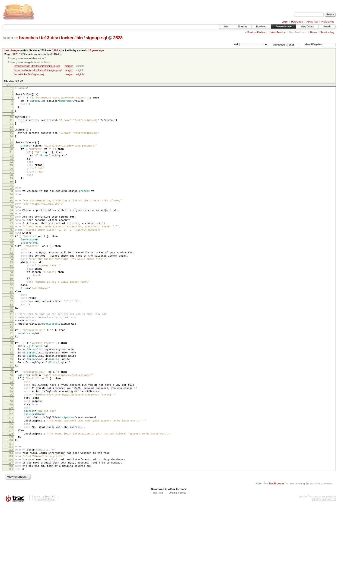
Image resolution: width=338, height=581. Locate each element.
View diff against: (320, 44)
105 (11, 490)
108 (11, 501)
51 (11, 280)
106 (11, 494)
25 (11, 179)
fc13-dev (49, 37)
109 (11, 505)
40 (11, 237)
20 (11, 160)
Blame (313, 32)
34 (11, 214)
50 (11, 276)
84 (11, 408)
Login (284, 21)
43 (11, 249)
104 (11, 486)
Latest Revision (277, 32)
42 (11, 245)
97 (11, 458)
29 (11, 195)
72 (11, 362)
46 (11, 260)
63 (11, 327)
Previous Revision (256, 32)
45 (11, 256)
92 (11, 438)
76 (11, 377)
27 (11, 187)
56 (11, 300)
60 (11, 316)
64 (11, 331)
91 (11, 434)
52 (11, 284)
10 (11, 122)
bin (79, 37)
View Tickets (307, 26)
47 (11, 264)
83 (11, 404)
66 (11, 339)
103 (11, 482)
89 (11, 426)
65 (11, 335)
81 (11, 396)
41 (11, 241)
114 (11, 524)
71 (11, 358)
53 (11, 288)
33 (11, 210)
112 (11, 516)
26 (11, 183)
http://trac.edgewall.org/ (324, 575)
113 (11, 520)
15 (11, 141)
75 (11, 374)
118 (11, 540)
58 (11, 308)
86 (11, 416)
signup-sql (96, 37)
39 (11, 233)
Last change (11, 50)
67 (11, 343)
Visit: (236, 44)
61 (11, 320)
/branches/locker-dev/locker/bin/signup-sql (37, 70)
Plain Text (157, 568)
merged (69, 66)
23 (11, 171)
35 (11, 218)
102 (11, 478)
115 (11, 528)
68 (11, 347)
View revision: (280, 44)
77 (11, 381)
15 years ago (96, 50)
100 (11, 470)
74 (11, 370)
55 (11, 296)
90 (11, 430)
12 (11, 130)
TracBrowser (276, 559)
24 (11, 175)
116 (11, 532)
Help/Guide (297, 21)
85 (11, 412)
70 (11, 355)
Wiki (226, 26)
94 (11, 446)
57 (11, 304)
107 (11, 497)
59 (11, 312)
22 (11, 167)
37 (11, 225)
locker (67, 37)
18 (11, 152)
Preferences (328, 21)
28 (11, 191)
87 (11, 419)
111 (11, 513)
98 (11, 462)
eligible (80, 74)
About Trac (312, 21)
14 (11, 137)
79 (11, 389)
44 (11, 252)
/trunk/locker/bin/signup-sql (29, 74)
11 (11, 126)
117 (11, 536)
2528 (118, 37)
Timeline (242, 26)
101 (11, 474)
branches (28, 37)
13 (11, 134)
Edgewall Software (44, 575)
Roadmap (261, 26)
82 (11, 400)
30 (11, 199)
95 (11, 450)
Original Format (177, 568)
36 (11, 221)
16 (11, 145)
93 (11, 442)
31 (11, 203)
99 (11, 466)
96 (11, 454)
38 (11, 229)
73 (11, 366)
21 (11, 164)
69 (11, 351)
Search (327, 26)
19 (11, 156)
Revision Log (327, 32)
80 (11, 392)
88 (11, 423)
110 (11, 509)
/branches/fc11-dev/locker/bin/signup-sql (37, 66)
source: (10, 37)
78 (11, 385)
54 (11, 292)
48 (11, 268)
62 (11, 324)
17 (11, 149)
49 (11, 272)
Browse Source (283, 26)
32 (11, 206)
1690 (55, 50)
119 (11, 544)
